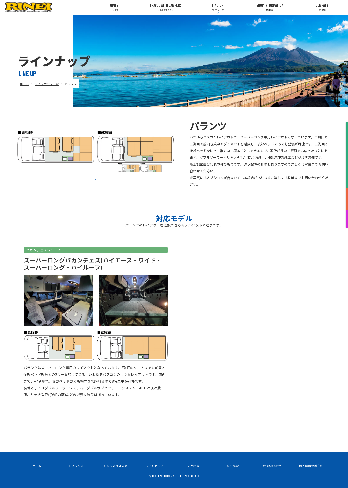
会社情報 (322, 7)
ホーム (24, 84)
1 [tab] (95, 179)
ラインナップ (154, 466)
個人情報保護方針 (311, 466)
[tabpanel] (140, 167)
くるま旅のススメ (165, 7)
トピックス (113, 7)
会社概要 (233, 466)
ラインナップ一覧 (47, 84)
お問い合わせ (272, 466)
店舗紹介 (270, 7)
